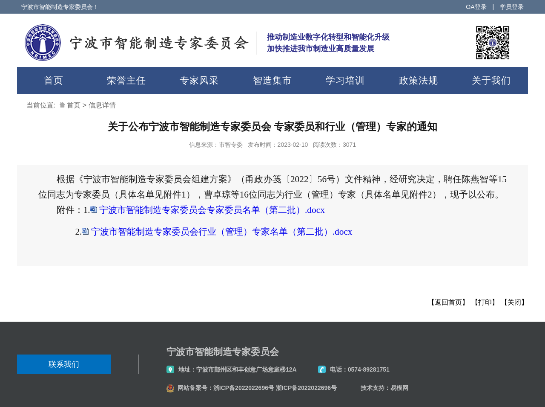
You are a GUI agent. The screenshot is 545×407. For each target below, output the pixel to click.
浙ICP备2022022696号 (243, 387)
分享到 (27, 289)
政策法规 (418, 80)
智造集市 (272, 80)
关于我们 (491, 80)
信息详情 (102, 105)
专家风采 (199, 80)
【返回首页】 (448, 302)
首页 (53, 80)
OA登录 (476, 6)
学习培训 (345, 80)
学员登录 (512, 6)
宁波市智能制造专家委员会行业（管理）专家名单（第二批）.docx (222, 232)
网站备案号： (195, 387)
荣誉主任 (126, 80)
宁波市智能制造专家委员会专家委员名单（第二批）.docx (212, 210)
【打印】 (485, 302)
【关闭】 (514, 302)
